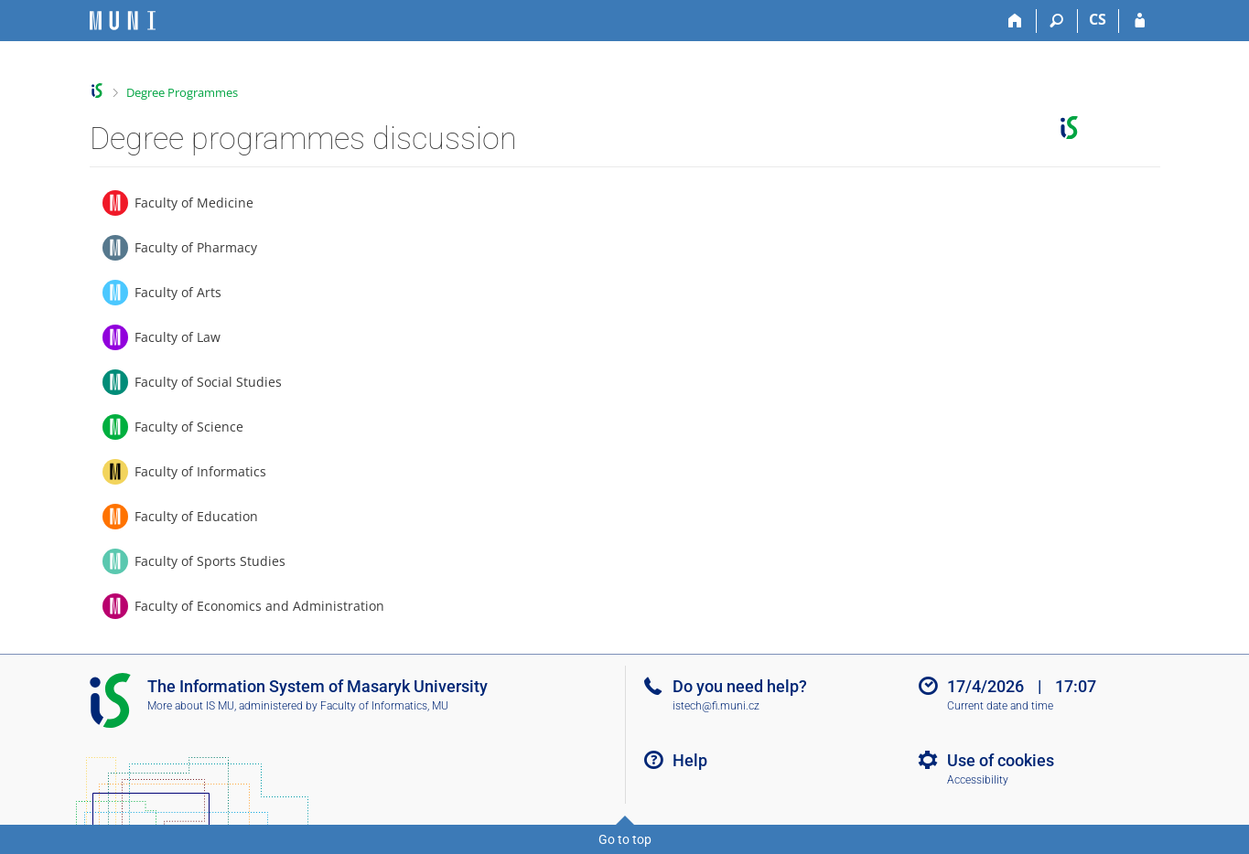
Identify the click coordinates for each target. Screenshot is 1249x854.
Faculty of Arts (178, 292)
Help (690, 760)
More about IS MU (190, 705)
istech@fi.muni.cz (716, 705)
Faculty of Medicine (194, 202)
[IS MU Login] (1139, 21)
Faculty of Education (196, 516)
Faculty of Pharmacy (196, 247)
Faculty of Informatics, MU (384, 705)
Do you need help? (740, 686)
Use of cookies (1000, 760)
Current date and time (1000, 705)
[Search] (1057, 21)
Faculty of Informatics (200, 471)
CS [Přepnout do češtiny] (1097, 19)
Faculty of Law (178, 337)
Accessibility (977, 780)
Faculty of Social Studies (208, 381)
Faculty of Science (189, 426)
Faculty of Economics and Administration (259, 605)
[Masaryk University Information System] (123, 20)
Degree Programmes (182, 92)
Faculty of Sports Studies (210, 561)
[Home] (1016, 21)
